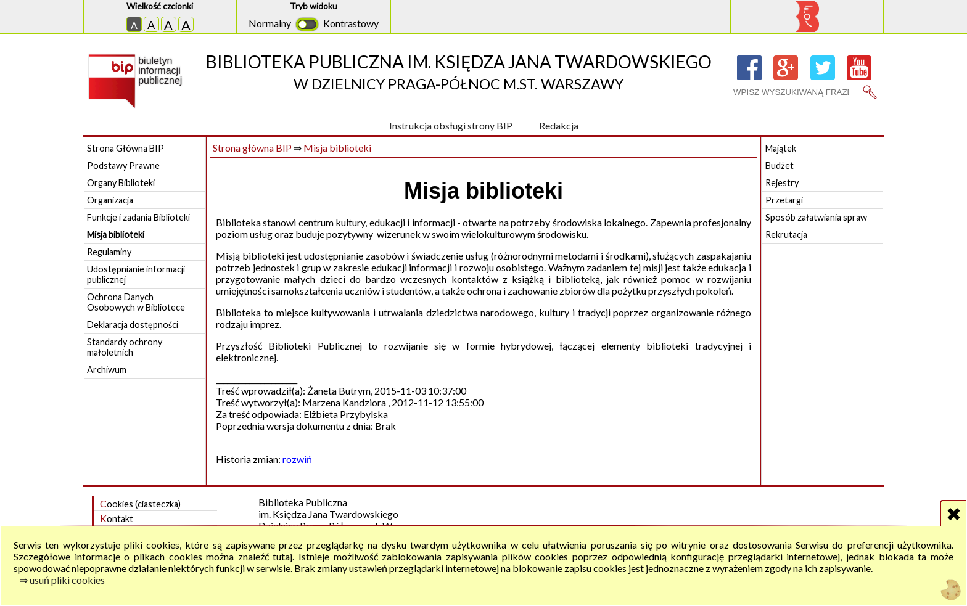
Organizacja (110, 200)
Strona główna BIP (252, 148)
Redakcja (558, 125)
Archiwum (106, 369)
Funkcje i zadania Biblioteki (138, 217)
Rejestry (782, 183)
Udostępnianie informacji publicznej (136, 274)
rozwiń (297, 459)
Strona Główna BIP (125, 148)
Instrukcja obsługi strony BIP (450, 125)
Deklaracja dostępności (132, 324)
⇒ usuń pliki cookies (62, 580)
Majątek (780, 148)
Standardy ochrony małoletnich (124, 347)
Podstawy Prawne (123, 165)
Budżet (779, 165)
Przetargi (784, 200)
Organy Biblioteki (121, 183)
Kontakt (116, 518)
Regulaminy (109, 252)
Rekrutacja (786, 234)
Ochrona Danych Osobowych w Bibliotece (136, 302)
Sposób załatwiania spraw (816, 217)
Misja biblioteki (115, 234)
